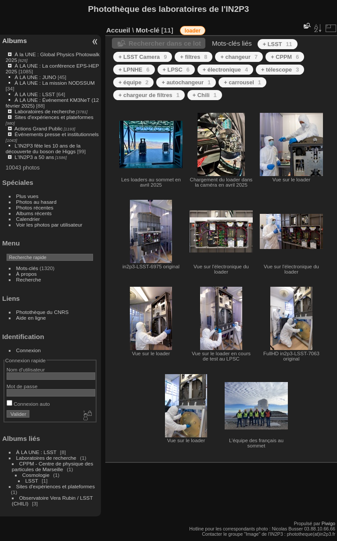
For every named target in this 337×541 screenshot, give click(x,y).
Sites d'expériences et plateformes (53, 117)
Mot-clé (147, 30)
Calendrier (28, 219)
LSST (31, 480)
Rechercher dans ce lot (165, 43)
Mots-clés (27, 268)
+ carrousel (242, 82)
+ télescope (280, 69)
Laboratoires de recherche (44, 111)
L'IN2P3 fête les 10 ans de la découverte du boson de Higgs (43, 148)
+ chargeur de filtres (148, 95)
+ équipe (133, 82)
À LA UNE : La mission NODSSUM (54, 83)
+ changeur (239, 57)
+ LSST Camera (142, 57)
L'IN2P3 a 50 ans (34, 157)
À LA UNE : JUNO (35, 77)
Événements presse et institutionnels (56, 134)
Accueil (118, 30)
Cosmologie (36, 475)
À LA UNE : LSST (34, 94)
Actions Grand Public (38, 128)
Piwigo (328, 523)
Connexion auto (28, 404)
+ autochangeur (186, 82)
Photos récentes (35, 207)
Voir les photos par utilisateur (49, 224)
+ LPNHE (134, 69)
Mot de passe (22, 386)
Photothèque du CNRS (42, 312)
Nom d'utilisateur (26, 369)
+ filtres (193, 57)
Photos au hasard (36, 202)
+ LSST (277, 44)
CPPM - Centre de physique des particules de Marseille (52, 466)
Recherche (28, 279)
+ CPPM (285, 57)
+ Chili (205, 95)
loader (193, 31)
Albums (14, 40)
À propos (26, 274)
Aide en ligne (31, 318)
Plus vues (27, 196)
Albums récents (34, 213)
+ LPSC (176, 69)
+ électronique (225, 69)
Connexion (28, 350)
